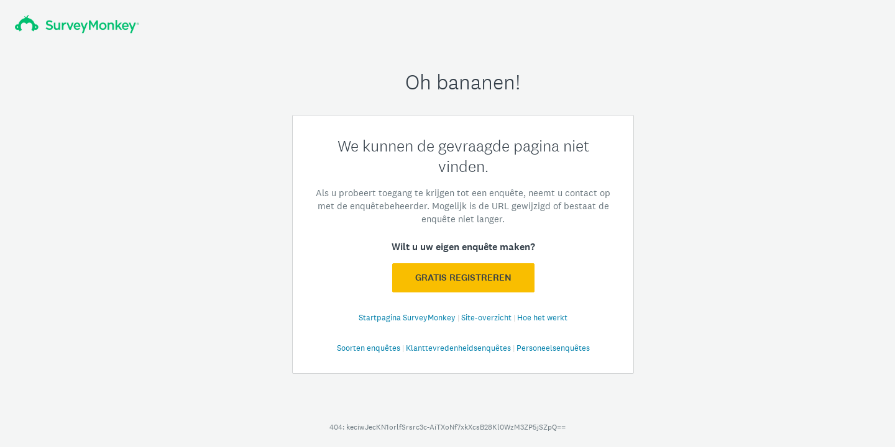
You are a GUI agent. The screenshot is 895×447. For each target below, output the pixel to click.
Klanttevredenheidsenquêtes (459, 348)
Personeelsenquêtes (553, 348)
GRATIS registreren (463, 277)
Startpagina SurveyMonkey (408, 317)
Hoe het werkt (542, 317)
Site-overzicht (487, 317)
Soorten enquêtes (369, 348)
